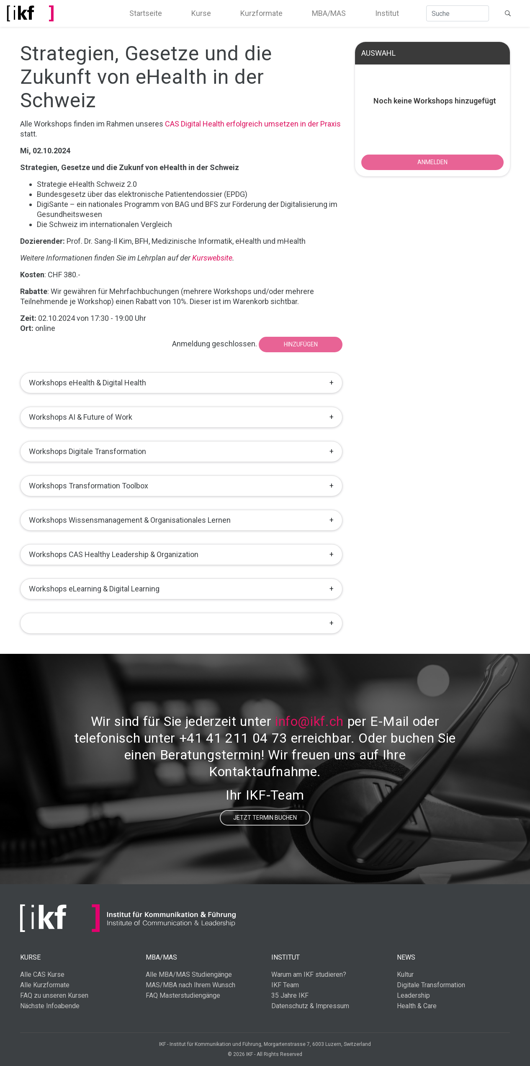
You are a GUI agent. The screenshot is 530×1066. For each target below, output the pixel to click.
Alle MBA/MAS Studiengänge (189, 974)
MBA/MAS (329, 13)
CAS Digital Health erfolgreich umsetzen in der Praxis (253, 123)
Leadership (413, 995)
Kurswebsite (212, 257)
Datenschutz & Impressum (310, 1006)
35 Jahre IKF (290, 995)
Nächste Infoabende (50, 1006)
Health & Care (417, 1006)
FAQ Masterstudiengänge (183, 995)
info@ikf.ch (309, 721)
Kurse (201, 13)
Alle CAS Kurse (42, 974)
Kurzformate (261, 13)
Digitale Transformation (431, 985)
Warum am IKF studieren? (308, 974)
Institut (387, 13)
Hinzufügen (301, 344)
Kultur (405, 974)
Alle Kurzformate (44, 985)
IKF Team (285, 985)
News (406, 957)
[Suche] (457, 13)
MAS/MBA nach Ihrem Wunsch (190, 985)
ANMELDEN (432, 162)
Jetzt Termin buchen (265, 817)
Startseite (145, 13)
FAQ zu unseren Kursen (54, 995)
